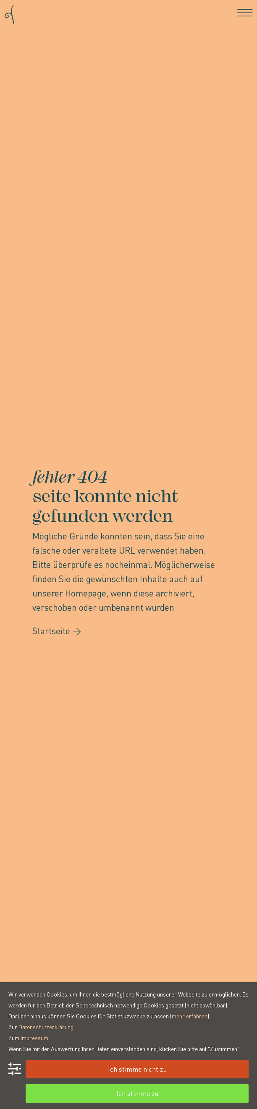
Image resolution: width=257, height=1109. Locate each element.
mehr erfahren (189, 1016)
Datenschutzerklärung (45, 1027)
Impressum (34, 1037)
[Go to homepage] (9, 12)
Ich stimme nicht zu (137, 1069)
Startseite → (56, 630)
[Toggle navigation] (245, 12)
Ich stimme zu (137, 1093)
